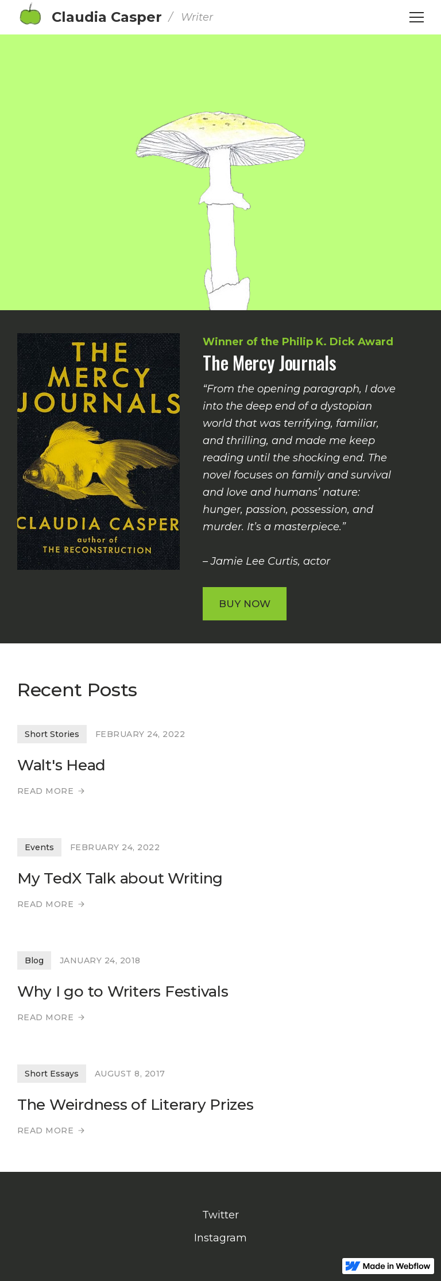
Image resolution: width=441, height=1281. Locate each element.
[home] (115, 17)
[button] (416, 17)
